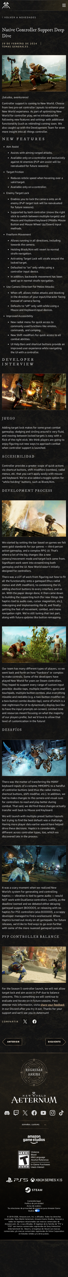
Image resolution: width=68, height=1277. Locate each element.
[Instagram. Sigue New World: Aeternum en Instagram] (52, 1113)
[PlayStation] (17, 1180)
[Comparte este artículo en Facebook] (34, 1021)
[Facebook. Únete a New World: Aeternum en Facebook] (34, 1113)
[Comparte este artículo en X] (25, 1021)
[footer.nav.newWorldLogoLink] (34, 1102)
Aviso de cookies (34, 1206)
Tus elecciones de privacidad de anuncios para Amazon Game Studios (34, 1209)
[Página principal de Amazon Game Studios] (34, 1139)
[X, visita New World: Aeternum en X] (25, 1112)
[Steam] (34, 1190)
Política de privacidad (34, 1203)
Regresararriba (34, 1072)
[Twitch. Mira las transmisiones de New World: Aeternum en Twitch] (16, 1113)
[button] (34, 73)
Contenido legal (34, 1201)
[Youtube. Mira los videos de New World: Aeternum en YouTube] (43, 1113)
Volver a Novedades (20, 17)
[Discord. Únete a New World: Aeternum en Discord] (7, 1113)
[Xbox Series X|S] (46, 1180)
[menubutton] (64, 5)
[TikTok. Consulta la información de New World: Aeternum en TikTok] (61, 1113)
